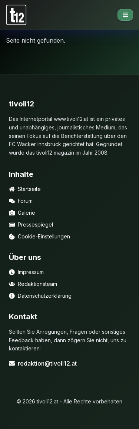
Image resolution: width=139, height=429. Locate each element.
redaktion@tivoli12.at (43, 363)
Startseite (25, 189)
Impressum (26, 272)
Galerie (22, 212)
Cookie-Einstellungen (39, 236)
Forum (21, 201)
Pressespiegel (31, 224)
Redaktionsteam (33, 284)
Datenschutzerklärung (40, 296)
